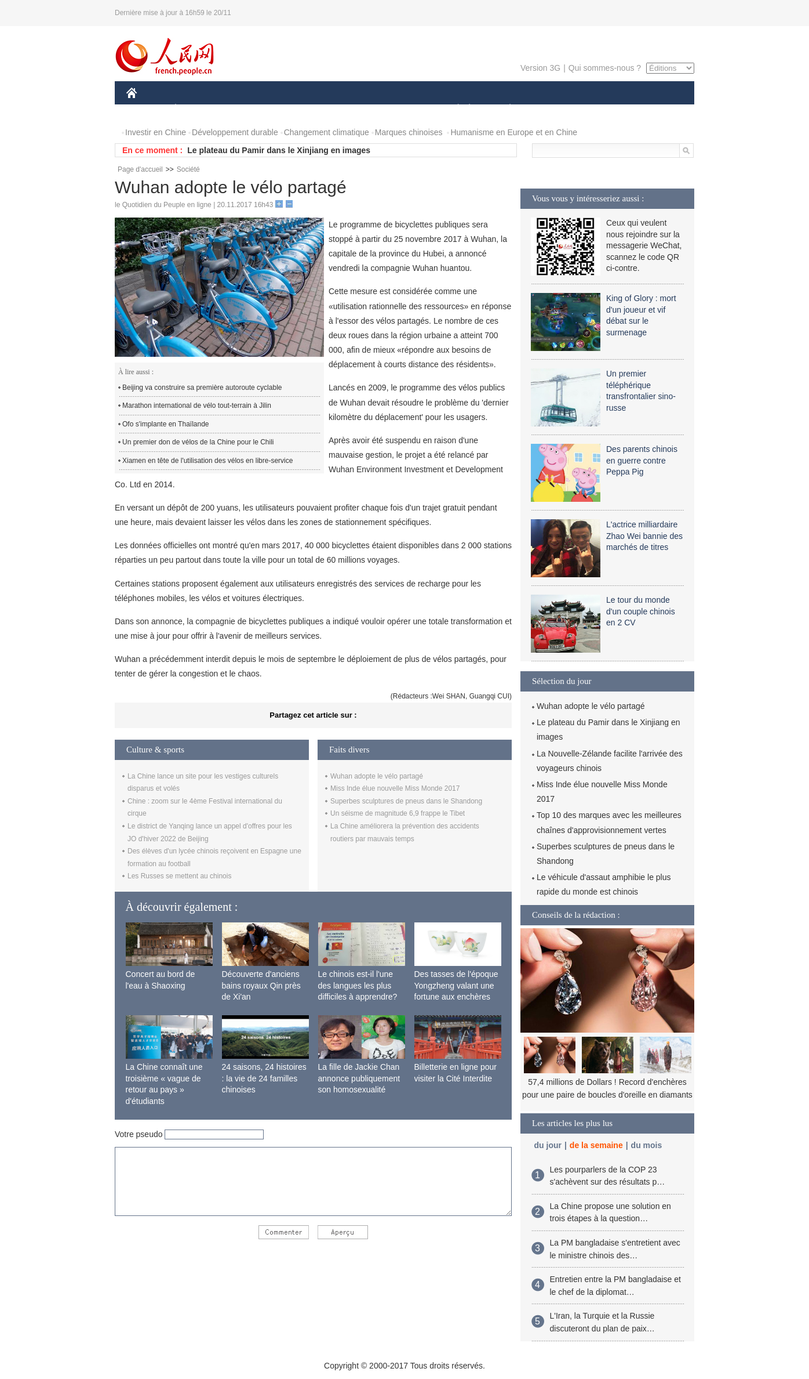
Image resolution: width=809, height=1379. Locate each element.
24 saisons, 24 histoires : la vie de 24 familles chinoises (264, 1078)
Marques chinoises (409, 132)
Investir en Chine (155, 132)
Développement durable (235, 132)
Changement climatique (326, 132)
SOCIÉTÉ (452, 109)
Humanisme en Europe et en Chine (513, 132)
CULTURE (401, 109)
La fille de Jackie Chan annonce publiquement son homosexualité (359, 1078)
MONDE (249, 109)
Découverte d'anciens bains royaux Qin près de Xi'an (261, 985)
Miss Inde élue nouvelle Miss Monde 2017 (395, 788)
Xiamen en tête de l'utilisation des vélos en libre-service (207, 461)
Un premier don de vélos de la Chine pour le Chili (198, 442)
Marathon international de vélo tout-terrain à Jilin (196, 405)
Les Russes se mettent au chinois (179, 876)
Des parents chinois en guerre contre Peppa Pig (641, 460)
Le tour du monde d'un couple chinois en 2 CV (640, 611)
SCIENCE (349, 109)
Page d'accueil (140, 169)
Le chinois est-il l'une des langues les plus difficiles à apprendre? (358, 985)
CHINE (146, 109)
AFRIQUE (298, 109)
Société (188, 169)
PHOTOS (653, 109)
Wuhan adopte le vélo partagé (376, 776)
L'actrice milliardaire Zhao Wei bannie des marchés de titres (644, 536)
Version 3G (540, 68)
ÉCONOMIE (196, 109)
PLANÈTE (503, 109)
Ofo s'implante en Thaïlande (165, 424)
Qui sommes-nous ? (605, 68)
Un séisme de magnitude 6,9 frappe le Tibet (397, 813)
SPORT (550, 109)
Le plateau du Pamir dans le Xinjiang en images (278, 150)
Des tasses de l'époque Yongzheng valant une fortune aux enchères (456, 985)
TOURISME (600, 109)
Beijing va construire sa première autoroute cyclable (202, 387)
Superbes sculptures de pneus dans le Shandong (406, 801)
